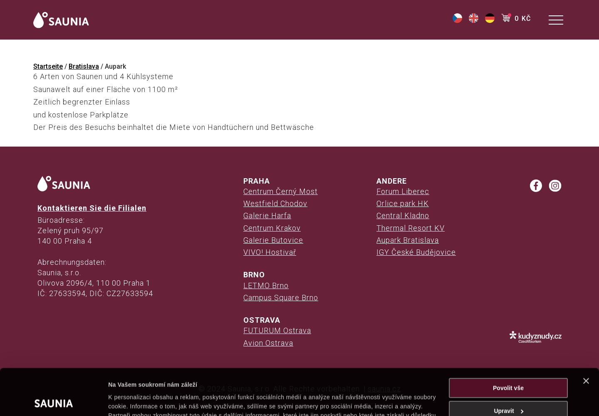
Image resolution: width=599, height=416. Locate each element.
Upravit (508, 364)
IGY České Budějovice (416, 252)
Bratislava (84, 66)
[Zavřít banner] (586, 335)
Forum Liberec (402, 191)
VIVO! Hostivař (269, 252)
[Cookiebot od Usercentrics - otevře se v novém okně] (53, 400)
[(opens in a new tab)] (457, 21)
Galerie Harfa (267, 215)
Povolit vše (508, 342)
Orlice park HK (402, 203)
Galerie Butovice (273, 240)
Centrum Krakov (272, 228)
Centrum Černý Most (280, 191)
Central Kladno (402, 215)
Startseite (48, 66)
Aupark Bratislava (407, 240)
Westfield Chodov (275, 203)
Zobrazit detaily (129, 400)
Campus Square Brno (280, 297)
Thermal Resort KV (410, 228)
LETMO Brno (266, 285)
